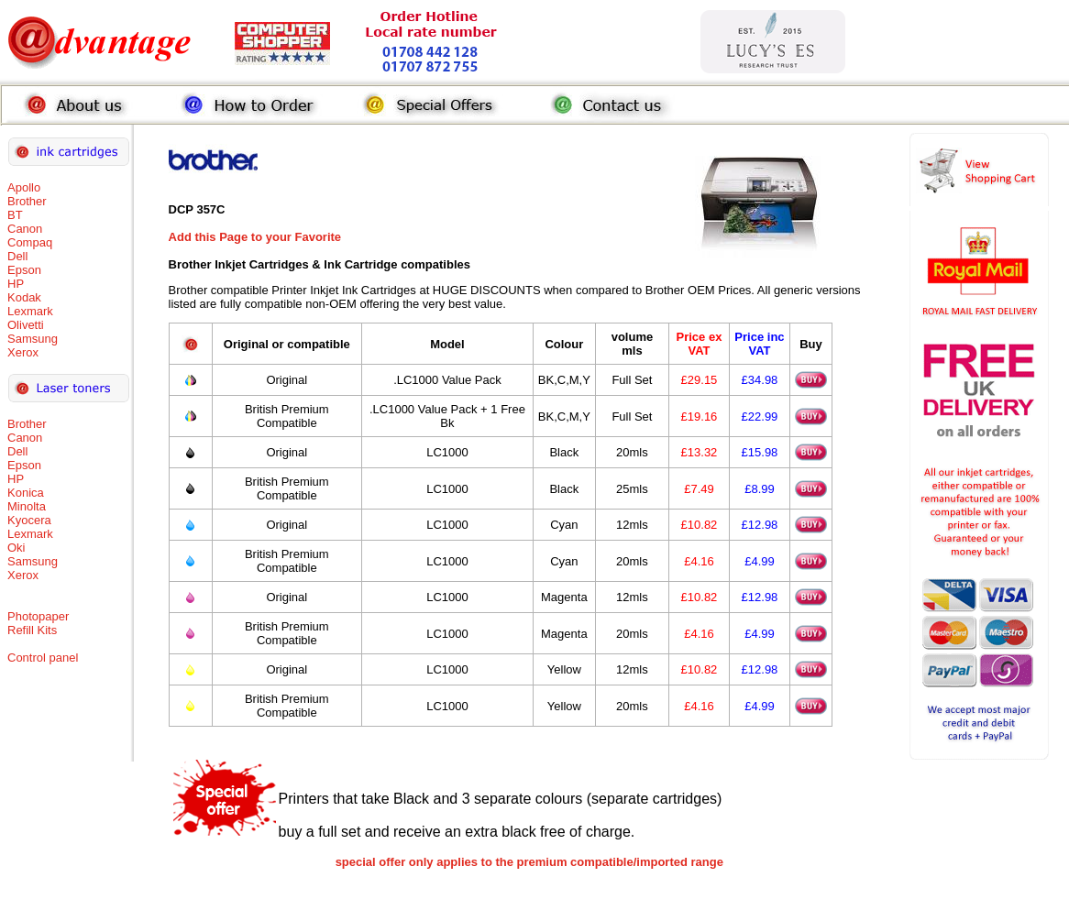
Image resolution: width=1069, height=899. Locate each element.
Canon (24, 229)
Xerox (23, 352)
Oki (16, 547)
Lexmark (30, 311)
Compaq (29, 242)
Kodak (24, 297)
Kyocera (29, 520)
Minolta (26, 506)
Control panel (42, 657)
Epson (24, 270)
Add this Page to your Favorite (255, 237)
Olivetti (25, 325)
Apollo (23, 187)
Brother (27, 201)
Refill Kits (32, 630)
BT (15, 215)
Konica (25, 492)
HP (15, 284)
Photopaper (38, 616)
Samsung (32, 338)
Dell (17, 256)
